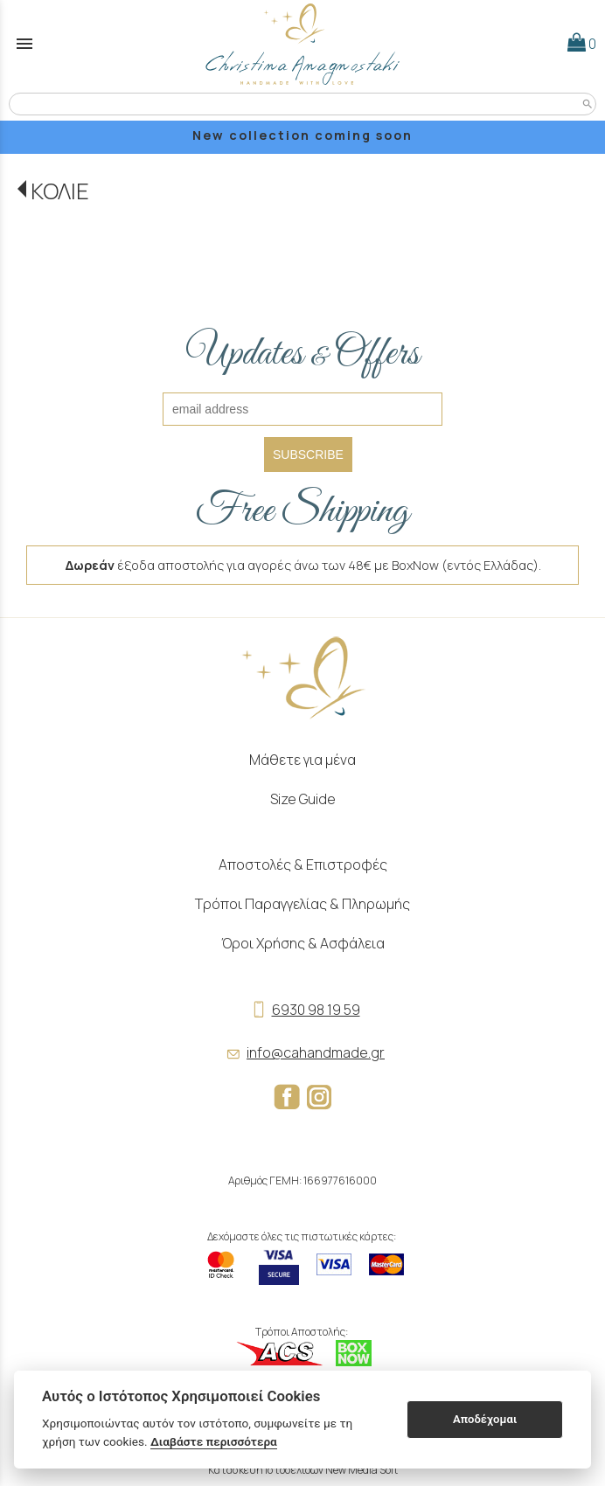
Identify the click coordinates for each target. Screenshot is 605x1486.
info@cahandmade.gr (302, 1052)
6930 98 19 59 (303, 1009)
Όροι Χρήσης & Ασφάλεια (303, 943)
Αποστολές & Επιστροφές (303, 864)
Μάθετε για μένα (302, 759)
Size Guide (303, 799)
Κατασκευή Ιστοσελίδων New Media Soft (303, 1469)
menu (24, 43)
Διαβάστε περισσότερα (213, 1441)
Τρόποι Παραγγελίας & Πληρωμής (302, 903)
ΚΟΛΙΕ (60, 191)
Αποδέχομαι (485, 1419)
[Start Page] (302, 43)
